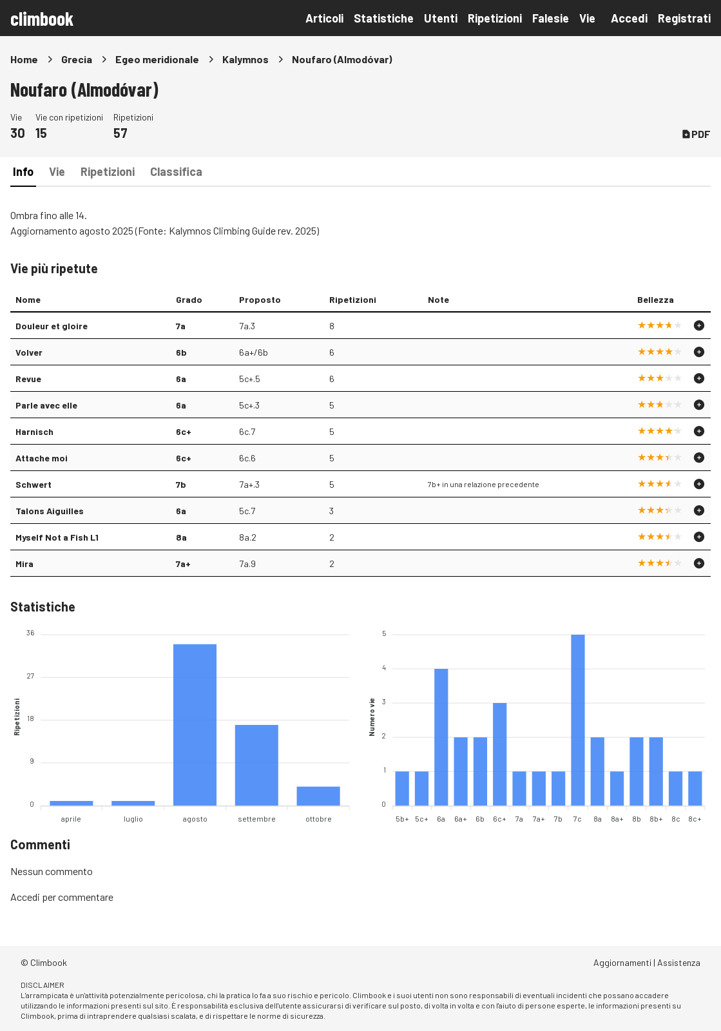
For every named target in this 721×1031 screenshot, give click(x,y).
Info (23, 171)
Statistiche (384, 18)
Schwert (33, 484)
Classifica (176, 171)
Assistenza (678, 962)
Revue (28, 378)
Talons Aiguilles (49, 510)
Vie (587, 18)
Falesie (550, 18)
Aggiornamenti (622, 962)
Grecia (76, 59)
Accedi (629, 18)
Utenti (440, 18)
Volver (29, 352)
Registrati (684, 18)
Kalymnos (245, 59)
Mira (24, 563)
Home (24, 59)
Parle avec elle (46, 405)
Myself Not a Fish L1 (57, 537)
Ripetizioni (495, 18)
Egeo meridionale (157, 59)
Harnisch (34, 431)
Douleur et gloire (51, 325)
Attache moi (41, 457)
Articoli (324, 18)
